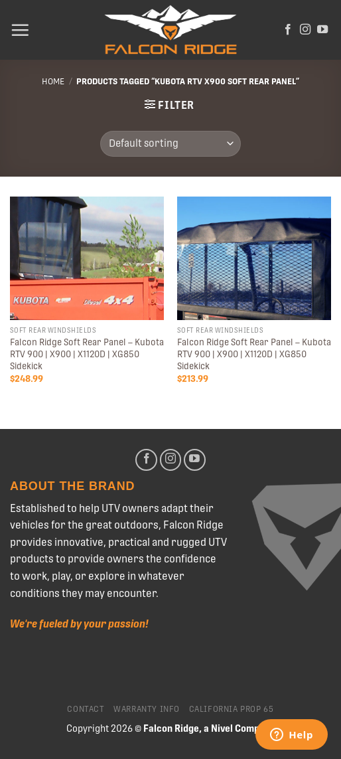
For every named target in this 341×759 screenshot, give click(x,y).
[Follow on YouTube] (322, 30)
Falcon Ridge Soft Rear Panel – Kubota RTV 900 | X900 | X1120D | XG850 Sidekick (87, 354)
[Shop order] (170, 144)
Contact (85, 709)
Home (53, 81)
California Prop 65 (231, 709)
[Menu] (20, 29)
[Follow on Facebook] (288, 30)
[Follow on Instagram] (305, 30)
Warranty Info (146, 709)
